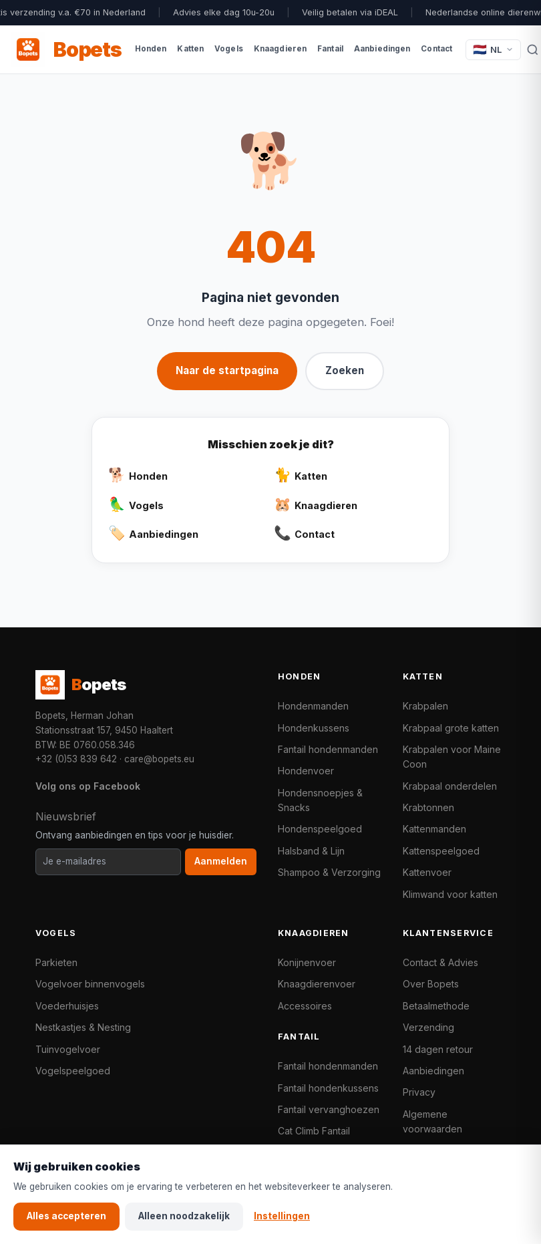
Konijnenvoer (307, 962)
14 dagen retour (438, 1049)
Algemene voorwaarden (432, 1121)
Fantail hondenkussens (328, 1088)
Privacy (419, 1092)
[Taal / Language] (493, 49)
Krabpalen (425, 706)
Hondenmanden (313, 706)
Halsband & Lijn (311, 851)
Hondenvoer (306, 770)
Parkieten (56, 962)
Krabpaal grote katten (451, 728)
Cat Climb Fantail (314, 1130)
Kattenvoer (427, 872)
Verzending (428, 1027)
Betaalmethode (436, 1006)
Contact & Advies (440, 962)
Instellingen (282, 1216)
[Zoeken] (532, 49)
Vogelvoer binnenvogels (90, 983)
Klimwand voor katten (450, 894)
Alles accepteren (66, 1216)
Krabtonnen (428, 807)
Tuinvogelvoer (67, 1049)
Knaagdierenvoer (316, 983)
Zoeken (344, 370)
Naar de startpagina (227, 370)
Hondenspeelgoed (320, 828)
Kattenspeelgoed (441, 851)
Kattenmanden (434, 828)
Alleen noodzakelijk (184, 1216)
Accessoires (305, 1006)
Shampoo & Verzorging (329, 872)
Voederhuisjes (67, 1006)
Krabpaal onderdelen (450, 786)
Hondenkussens (313, 728)
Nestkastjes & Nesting (83, 1027)
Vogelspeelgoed (72, 1070)
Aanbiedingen (433, 1070)
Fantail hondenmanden (328, 749)
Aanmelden (220, 861)
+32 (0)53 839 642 (76, 759)
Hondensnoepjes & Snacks (320, 800)
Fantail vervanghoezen (328, 1109)
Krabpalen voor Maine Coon (452, 757)
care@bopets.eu (159, 759)
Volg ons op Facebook (87, 786)
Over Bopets (431, 983)
